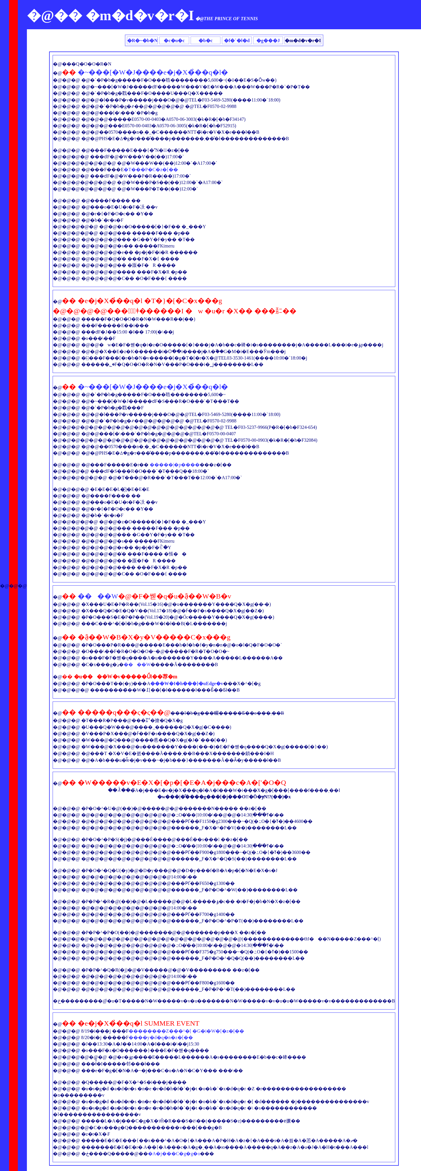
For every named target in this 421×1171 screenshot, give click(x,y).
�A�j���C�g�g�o (174, 1153)
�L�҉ (120, 489)
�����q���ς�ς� (117, 712)
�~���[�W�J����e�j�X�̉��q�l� (153, 72)
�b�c (206, 40)
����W (98, 596)
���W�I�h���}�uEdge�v (186, 683)
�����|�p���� (175, 464)
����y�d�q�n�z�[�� (161, 1037)
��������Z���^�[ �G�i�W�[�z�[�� (186, 1031)
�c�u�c (174, 40)
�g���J (268, 40)
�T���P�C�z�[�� (151, 169)
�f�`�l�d (237, 40)
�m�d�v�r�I (303, 40)
